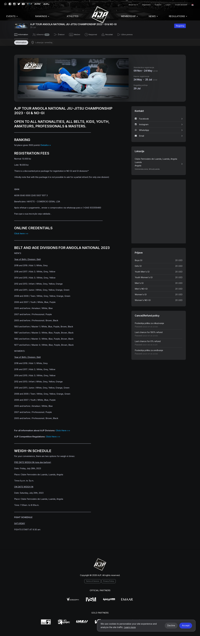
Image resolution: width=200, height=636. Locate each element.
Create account (181, 5)
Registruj (180, 25)
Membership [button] (129, 16)
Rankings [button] (42, 16)
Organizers (146, 5)
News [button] (153, 16)
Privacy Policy (108, 581)
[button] (192, 5)
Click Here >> (63, 430)
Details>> (46, 144)
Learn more (130, 627)
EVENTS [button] (12, 16)
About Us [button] (133, 5)
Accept (185, 625)
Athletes (72, 16)
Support (158, 5)
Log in (168, 5)
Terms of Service (92, 581)
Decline (171, 625)
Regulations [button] (178, 16)
